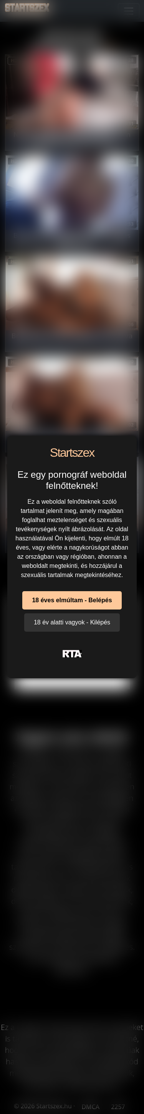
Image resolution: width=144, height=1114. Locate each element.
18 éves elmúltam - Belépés (72, 600)
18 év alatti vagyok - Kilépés (72, 622)
